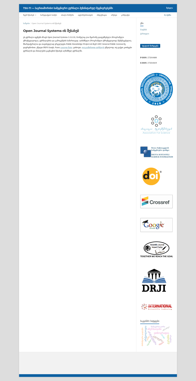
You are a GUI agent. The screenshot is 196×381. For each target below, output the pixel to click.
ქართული (144, 33)
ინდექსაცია (102, 15)
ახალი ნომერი (67, 15)
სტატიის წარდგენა (150, 46)
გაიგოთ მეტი (66, 47)
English (143, 29)
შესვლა (169, 8)
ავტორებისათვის (85, 15)
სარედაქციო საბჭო (48, 15)
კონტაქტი (125, 15)
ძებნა (167, 15)
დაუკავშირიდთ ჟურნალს (93, 47)
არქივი (114, 15)
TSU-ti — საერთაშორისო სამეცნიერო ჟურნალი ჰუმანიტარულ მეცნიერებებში (68, 8)
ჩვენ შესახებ (29, 15)
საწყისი (26, 23)
